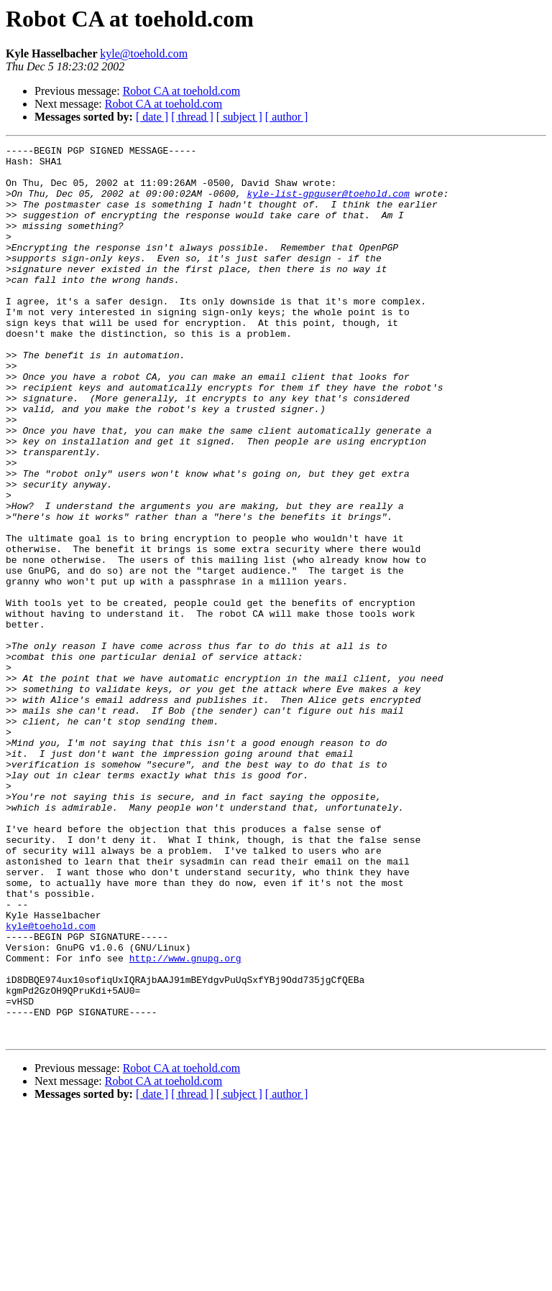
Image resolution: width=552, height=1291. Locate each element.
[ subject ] (239, 117)
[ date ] (152, 117)
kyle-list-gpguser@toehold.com (328, 203)
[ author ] (286, 117)
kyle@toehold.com (144, 53)
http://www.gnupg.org (185, 1121)
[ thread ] (192, 117)
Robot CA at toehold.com (182, 91)
